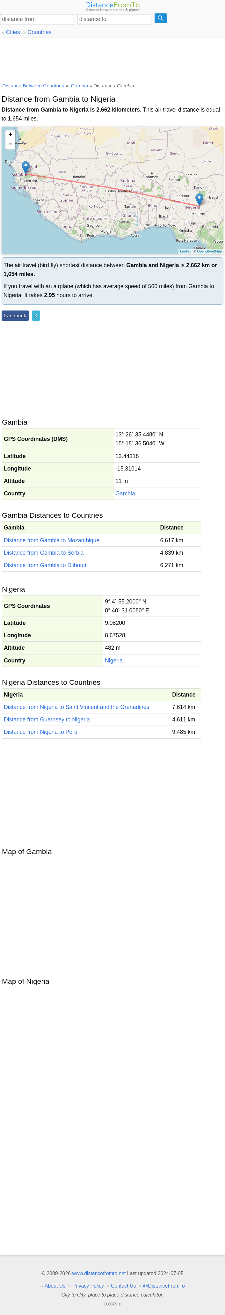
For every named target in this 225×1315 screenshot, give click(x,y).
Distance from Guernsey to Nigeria (47, 719)
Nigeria (114, 660)
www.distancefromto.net (99, 1273)
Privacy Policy (88, 1286)
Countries (39, 32)
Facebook (15, 315)
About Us (55, 1286)
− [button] (10, 145)
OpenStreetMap (209, 251)
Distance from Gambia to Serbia (43, 553)
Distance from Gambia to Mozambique (51, 540)
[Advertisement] (112, 59)
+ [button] (10, 135)
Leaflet (185, 251)
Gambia (125, 493)
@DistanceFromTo (164, 1286)
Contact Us (123, 1286)
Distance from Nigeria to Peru (40, 732)
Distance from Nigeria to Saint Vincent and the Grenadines (76, 707)
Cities (13, 32)
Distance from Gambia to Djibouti (45, 565)
